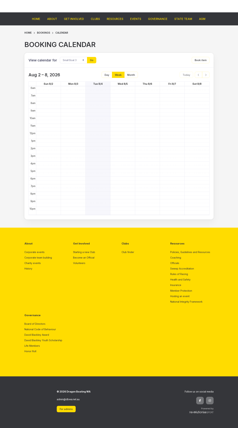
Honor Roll (30, 351)
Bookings (43, 32)
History (28, 268)
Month (131, 74)
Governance (157, 19)
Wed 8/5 (123, 83)
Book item (201, 60)
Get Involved (74, 19)
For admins (66, 409)
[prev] (198, 75)
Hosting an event (180, 296)
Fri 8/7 (172, 83)
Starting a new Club (84, 252)
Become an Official (83, 257)
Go (91, 60)
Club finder (128, 252)
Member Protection (181, 290)
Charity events (32, 263)
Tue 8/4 (98, 83)
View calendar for (43, 60)
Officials (174, 263)
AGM (202, 19)
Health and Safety (180, 279)
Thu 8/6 (147, 83)
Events (135, 19)
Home (36, 19)
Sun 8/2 (48, 83)
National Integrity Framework (186, 301)
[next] (205, 75)
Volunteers (79, 263)
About (52, 19)
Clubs (95, 19)
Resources (115, 19)
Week (118, 74)
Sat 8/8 (197, 83)
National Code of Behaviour (40, 329)
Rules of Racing (179, 274)
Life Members (32, 345)
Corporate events (34, 252)
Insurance (175, 285)
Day (107, 74)
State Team (183, 19)
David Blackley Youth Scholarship (43, 340)
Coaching (175, 257)
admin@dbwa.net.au (68, 399)
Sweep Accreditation (182, 268)
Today (186, 74)
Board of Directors (34, 323)
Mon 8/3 (73, 83)
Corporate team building (38, 257)
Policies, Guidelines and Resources (190, 252)
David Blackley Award (36, 334)
